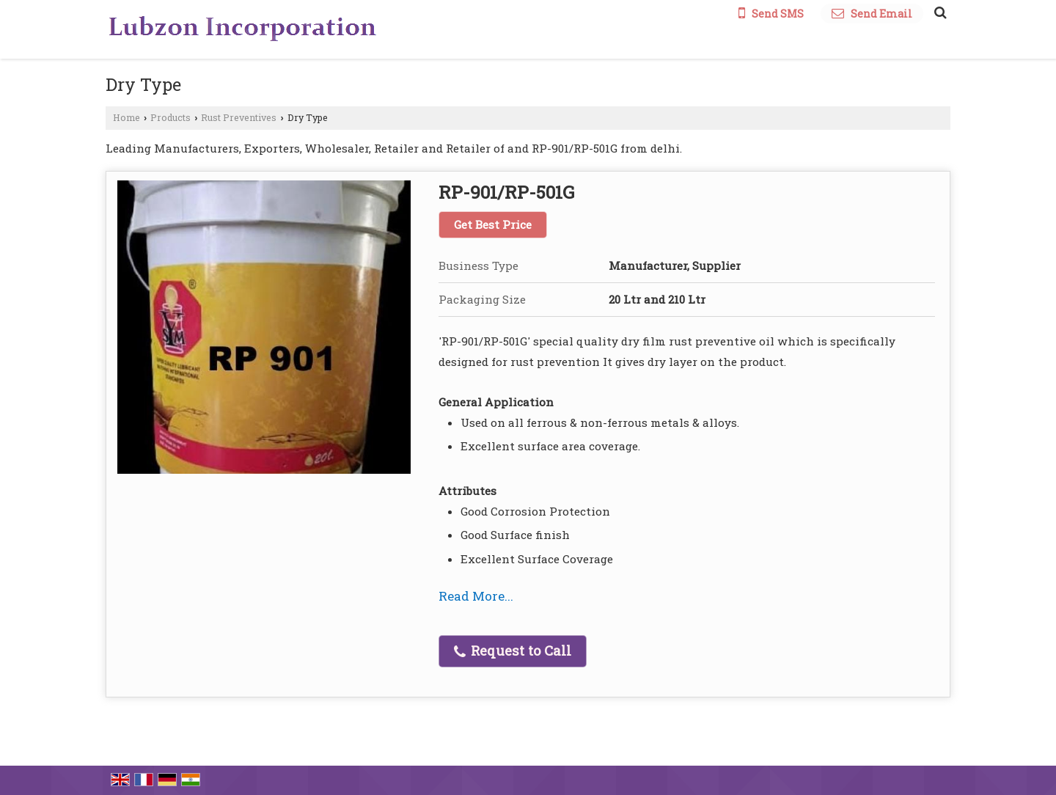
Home (126, 117)
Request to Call (512, 650)
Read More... (476, 595)
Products (170, 117)
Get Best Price (493, 224)
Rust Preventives (238, 117)
